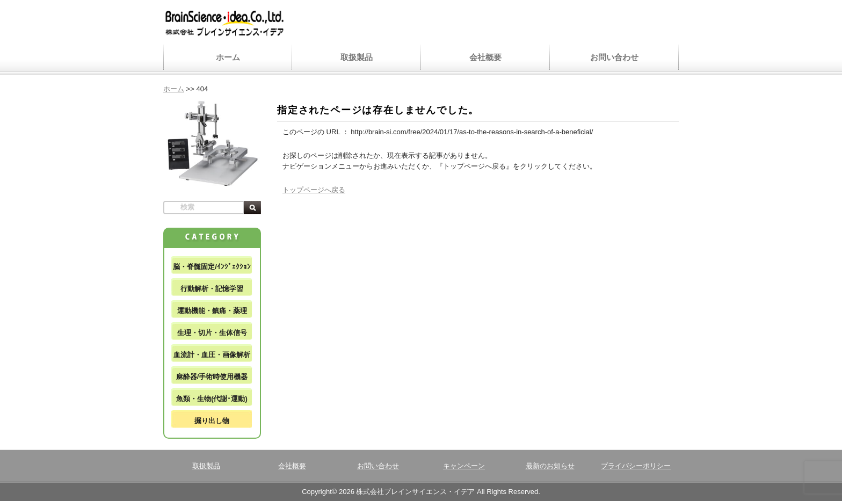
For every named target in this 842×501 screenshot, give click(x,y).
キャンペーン (464, 466)
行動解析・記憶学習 (211, 289)
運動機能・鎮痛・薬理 (212, 311)
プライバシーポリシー (636, 466)
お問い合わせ (614, 57)
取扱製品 (356, 57)
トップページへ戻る (313, 190)
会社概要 (485, 57)
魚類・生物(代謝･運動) (212, 399)
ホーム (228, 57)
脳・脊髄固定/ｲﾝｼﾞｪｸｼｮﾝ (212, 267)
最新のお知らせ (550, 466)
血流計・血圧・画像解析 (211, 355)
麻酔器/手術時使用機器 (212, 377)
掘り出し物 (211, 421)
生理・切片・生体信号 (212, 333)
